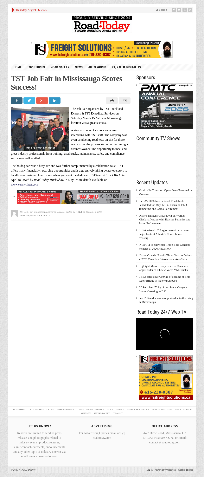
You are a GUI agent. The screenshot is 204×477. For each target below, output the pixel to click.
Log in (149, 469)
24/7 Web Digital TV (126, 67)
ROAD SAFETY (60, 67)
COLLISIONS (36, 409)
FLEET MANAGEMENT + (91, 409)
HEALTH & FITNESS (162, 409)
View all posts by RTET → (35, 215)
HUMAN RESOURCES (138, 409)
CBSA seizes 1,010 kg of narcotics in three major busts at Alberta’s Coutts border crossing (163, 234)
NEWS (79, 67)
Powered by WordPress (165, 469)
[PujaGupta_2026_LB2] (74, 196)
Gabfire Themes (185, 469)
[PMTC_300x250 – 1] (166, 106)
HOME (18, 67)
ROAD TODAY (27, 469)
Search (161, 9)
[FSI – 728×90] (103, 49)
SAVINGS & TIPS (101, 413)
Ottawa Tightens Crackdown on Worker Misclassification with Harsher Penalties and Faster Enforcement (164, 219)
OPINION (86, 413)
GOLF (110, 409)
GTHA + (120, 409)
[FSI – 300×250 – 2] (166, 377)
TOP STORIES (36, 67)
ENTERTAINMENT (66, 409)
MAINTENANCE (183, 409)
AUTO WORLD (97, 67)
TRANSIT (118, 413)
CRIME (50, 409)
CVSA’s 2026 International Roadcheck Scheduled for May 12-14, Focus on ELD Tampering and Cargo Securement (163, 204)
